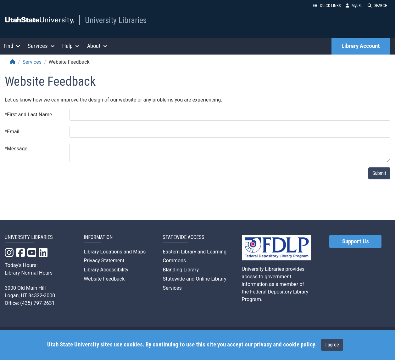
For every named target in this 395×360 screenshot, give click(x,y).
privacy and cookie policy (284, 344)
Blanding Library (181, 270)
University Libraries (116, 20)
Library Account (361, 46)
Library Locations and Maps (115, 252)
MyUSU (354, 5)
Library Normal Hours (29, 273)
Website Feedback (104, 279)
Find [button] (12, 46)
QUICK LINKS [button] (327, 5)
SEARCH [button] (377, 5)
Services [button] (41, 46)
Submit (379, 173)
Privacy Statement (104, 261)
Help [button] (71, 46)
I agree (332, 345)
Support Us (355, 241)
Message (16, 149)
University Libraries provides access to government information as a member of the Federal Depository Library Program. (275, 284)
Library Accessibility (106, 270)
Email (12, 132)
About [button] (97, 46)
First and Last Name (28, 115)
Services (32, 62)
